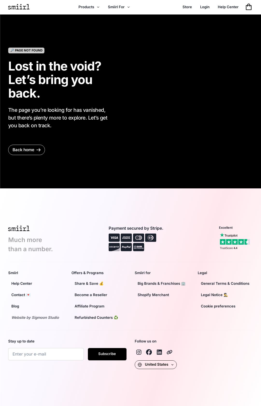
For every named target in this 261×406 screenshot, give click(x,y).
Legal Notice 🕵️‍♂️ (214, 295)
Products (89, 7)
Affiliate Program (89, 306)
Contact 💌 (21, 295)
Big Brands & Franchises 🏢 (162, 283)
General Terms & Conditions (225, 283)
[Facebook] (149, 352)
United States (155, 364)
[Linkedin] (159, 352)
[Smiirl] (169, 352)
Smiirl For (119, 7)
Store (187, 7)
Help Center (228, 7)
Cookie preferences (218, 306)
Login (205, 7)
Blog (15, 306)
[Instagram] (139, 352)
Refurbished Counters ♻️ (96, 317)
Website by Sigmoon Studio (35, 317)
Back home (27, 149)
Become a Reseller (91, 295)
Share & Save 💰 (89, 283)
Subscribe (107, 354)
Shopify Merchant (153, 295)
